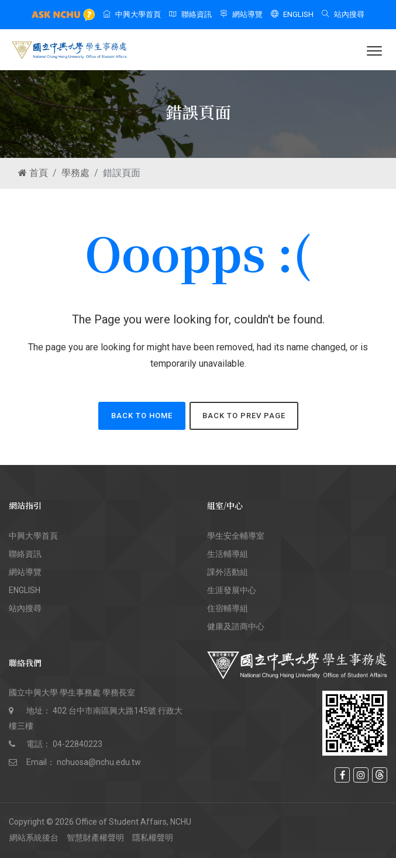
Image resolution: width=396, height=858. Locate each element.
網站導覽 (241, 14)
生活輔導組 (227, 554)
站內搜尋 (343, 14)
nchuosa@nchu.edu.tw (99, 762)
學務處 (75, 172)
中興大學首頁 (132, 14)
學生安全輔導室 (235, 535)
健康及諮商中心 (235, 626)
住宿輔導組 (227, 608)
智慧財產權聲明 (95, 837)
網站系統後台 (33, 837)
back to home (142, 415)
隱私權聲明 (152, 837)
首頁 (33, 172)
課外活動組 (227, 572)
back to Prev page (243, 415)
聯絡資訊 (190, 14)
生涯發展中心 (231, 590)
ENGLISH (292, 14)
